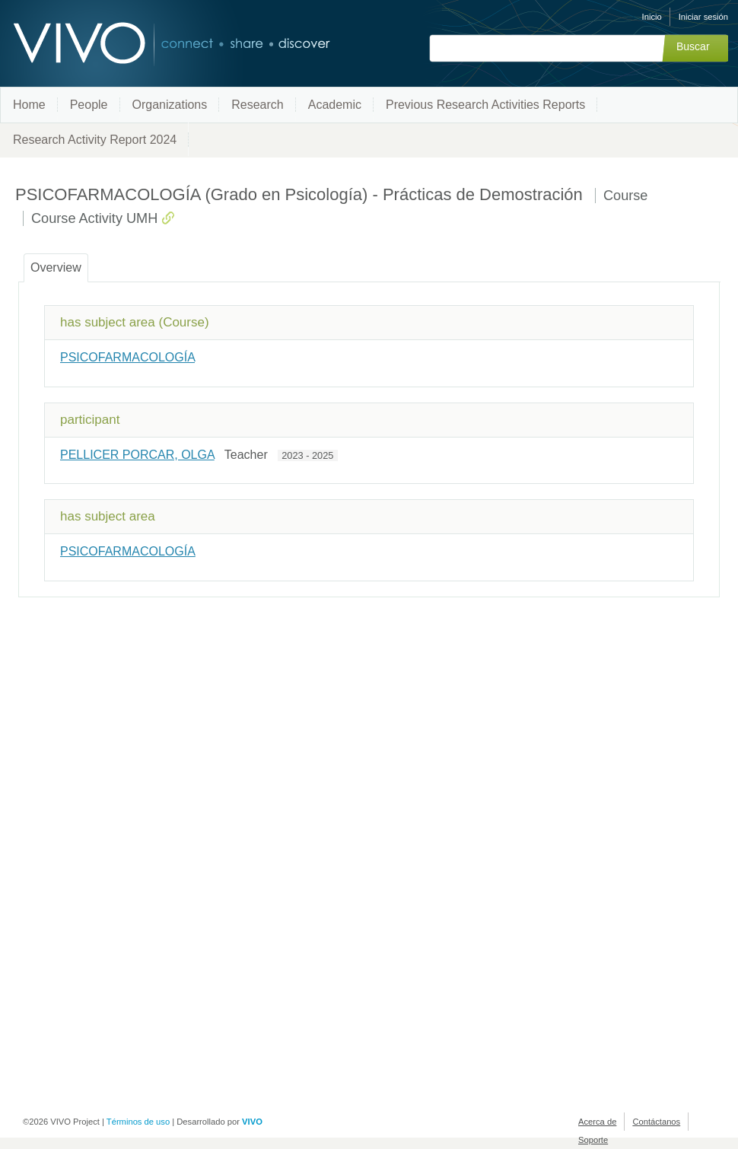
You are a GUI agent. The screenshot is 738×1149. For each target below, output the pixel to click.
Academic (334, 104)
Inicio (652, 16)
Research (257, 104)
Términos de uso (138, 1121)
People (89, 104)
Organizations (170, 104)
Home (29, 104)
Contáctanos (656, 1121)
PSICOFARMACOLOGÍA (127, 357)
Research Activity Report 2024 (95, 139)
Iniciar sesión (703, 16)
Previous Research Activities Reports (485, 104)
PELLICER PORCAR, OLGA (137, 454)
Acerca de (597, 1121)
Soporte (593, 1139)
